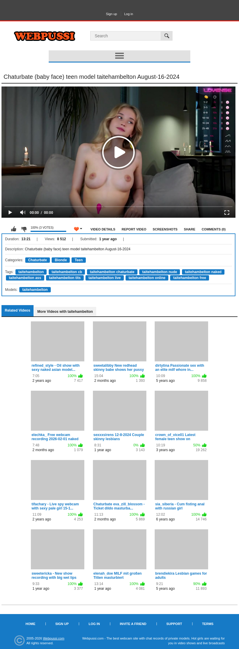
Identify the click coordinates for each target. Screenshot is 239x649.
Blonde (61, 260)
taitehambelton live (104, 278)
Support (174, 624)
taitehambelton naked (203, 272)
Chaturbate (37, 260)
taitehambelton (31, 272)
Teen (79, 260)
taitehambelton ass (25, 278)
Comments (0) (214, 229)
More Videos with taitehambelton (65, 312)
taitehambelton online (147, 278)
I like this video (14, 229)
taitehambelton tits (65, 278)
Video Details (103, 229)
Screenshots (165, 229)
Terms (207, 624)
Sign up (111, 14)
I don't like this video (24, 229)
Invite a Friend (133, 624)
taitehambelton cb (67, 272)
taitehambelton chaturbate (112, 272)
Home (30, 624)
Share (189, 229)
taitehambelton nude (159, 272)
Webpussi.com (53, 638)
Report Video (134, 229)
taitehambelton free (189, 278)
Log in (128, 14)
